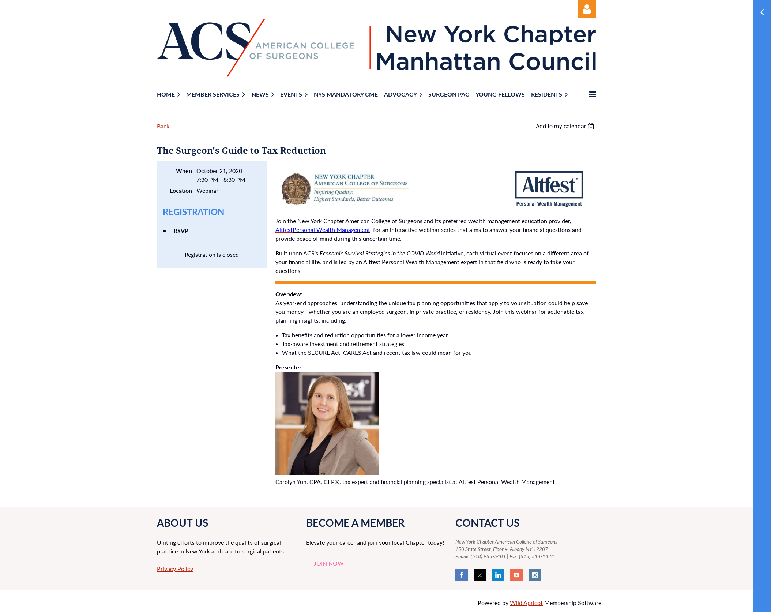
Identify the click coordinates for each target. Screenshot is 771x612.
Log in (587, 9)
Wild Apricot (526, 602)
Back (163, 126)
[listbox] (566, 126)
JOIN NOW (329, 563)
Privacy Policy (175, 568)
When (184, 170)
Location (181, 190)
